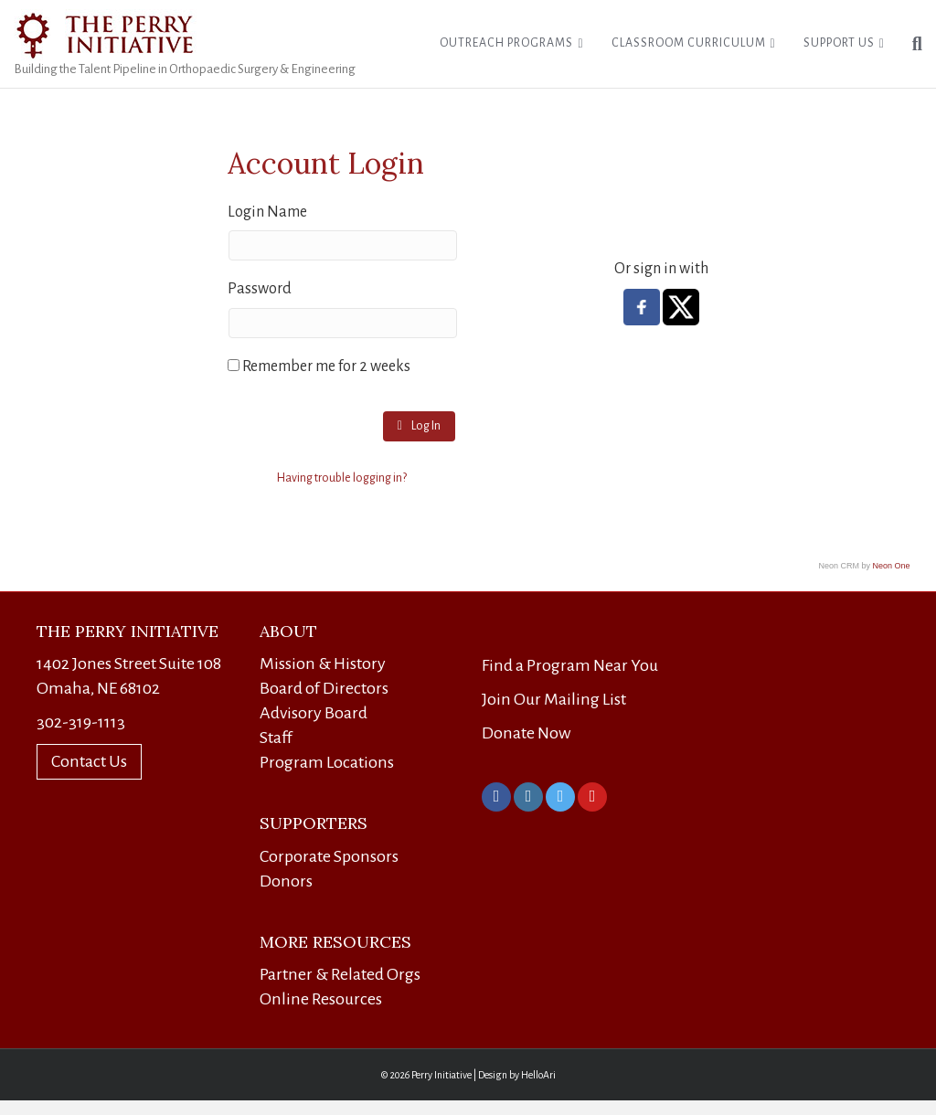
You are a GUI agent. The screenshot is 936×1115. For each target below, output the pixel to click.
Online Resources (321, 999)
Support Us (839, 43)
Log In (419, 425)
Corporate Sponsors (329, 856)
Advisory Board (313, 713)
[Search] (910, 44)
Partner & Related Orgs (340, 974)
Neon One (891, 565)
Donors (286, 881)
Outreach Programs (506, 43)
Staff (276, 737)
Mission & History (323, 663)
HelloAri (538, 1074)
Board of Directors (324, 688)
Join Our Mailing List (554, 699)
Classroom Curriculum (689, 43)
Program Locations (327, 762)
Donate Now (526, 733)
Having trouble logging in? (342, 478)
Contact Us (89, 761)
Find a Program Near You (570, 665)
